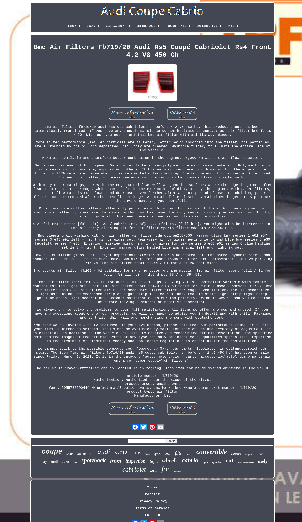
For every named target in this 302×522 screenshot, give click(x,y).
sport (157, 453)
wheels (170, 460)
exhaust (236, 453)
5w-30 (259, 453)
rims (136, 452)
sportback (93, 460)
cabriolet (134, 469)
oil (147, 453)
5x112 (121, 452)
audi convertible (246, 462)
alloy (153, 471)
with (75, 462)
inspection (136, 461)
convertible (211, 451)
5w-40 (81, 453)
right (205, 462)
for (165, 469)
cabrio (190, 460)
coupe (52, 452)
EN (147, 515)
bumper (178, 471)
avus (189, 454)
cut (229, 460)
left (91, 454)
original (248, 454)
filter (179, 453)
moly (263, 461)
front (115, 461)
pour (69, 453)
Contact (152, 494)
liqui (154, 461)
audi (104, 451)
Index (152, 487)
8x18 (65, 462)
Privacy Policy (153, 501)
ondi (54, 461)
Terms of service (152, 508)
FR (158, 515)
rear (168, 453)
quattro (216, 462)
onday (42, 461)
